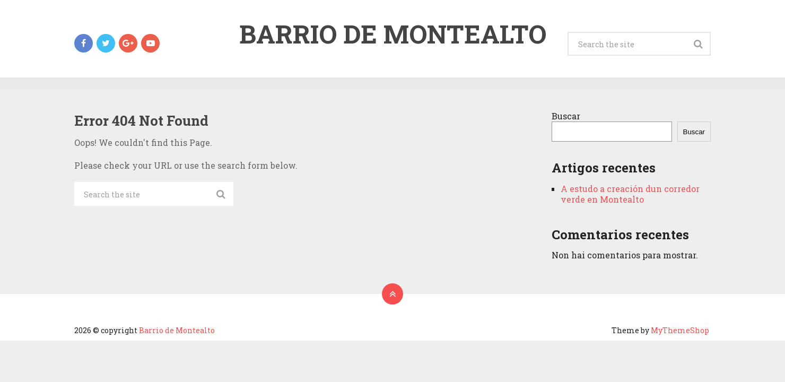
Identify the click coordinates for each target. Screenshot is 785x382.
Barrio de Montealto (392, 34)
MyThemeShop (680, 330)
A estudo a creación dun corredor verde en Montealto (630, 194)
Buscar (566, 115)
